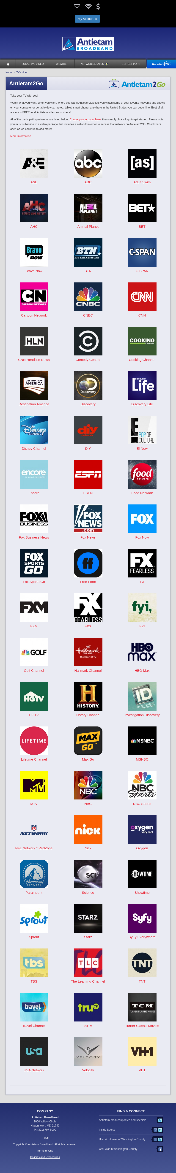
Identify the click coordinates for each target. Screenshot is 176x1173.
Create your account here (85, 119)
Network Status (94, 63)
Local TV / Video (33, 63)
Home (9, 72)
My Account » (87, 19)
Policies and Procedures (45, 1157)
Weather (62, 63)
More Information (20, 136)
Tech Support (130, 63)
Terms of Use (45, 1150)
